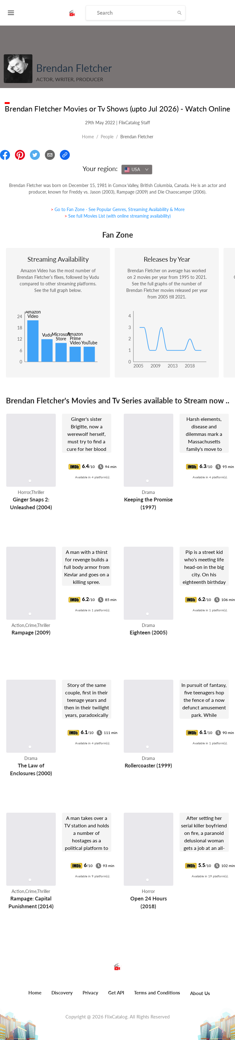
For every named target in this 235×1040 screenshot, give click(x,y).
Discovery (62, 992)
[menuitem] (34, 996)
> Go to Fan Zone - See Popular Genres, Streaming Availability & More (118, 209)
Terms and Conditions (157, 992)
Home (88, 136)
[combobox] (136, 170)
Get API (116, 992)
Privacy (90, 992)
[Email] (50, 155)
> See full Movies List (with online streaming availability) (118, 216)
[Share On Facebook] (5, 155)
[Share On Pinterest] (20, 155)
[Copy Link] (65, 155)
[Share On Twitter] (35, 155)
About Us (200, 993)
